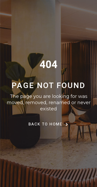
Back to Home (48, 124)
